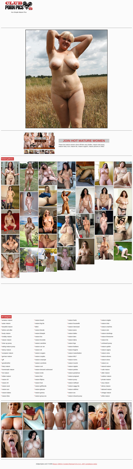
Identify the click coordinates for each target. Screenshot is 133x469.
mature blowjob (39, 333)
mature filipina (39, 379)
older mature (105, 373)
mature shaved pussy (74, 396)
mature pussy (72, 379)
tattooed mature (105, 389)
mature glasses (39, 389)
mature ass (5, 389)
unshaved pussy (106, 343)
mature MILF (72, 356)
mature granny (39, 393)
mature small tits (106, 327)
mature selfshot (72, 389)
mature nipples (72, 366)
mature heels (72, 320)
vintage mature (105, 393)
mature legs (71, 343)
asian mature (5, 323)
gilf (2, 360)
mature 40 (5, 383)
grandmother (5, 363)
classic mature (6, 340)
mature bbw (5, 396)
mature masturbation (74, 353)
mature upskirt (105, 346)
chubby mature (6, 336)
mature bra (38, 336)
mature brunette (39, 340)
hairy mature (5, 366)
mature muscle (72, 363)
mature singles (105, 320)
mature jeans (72, 330)
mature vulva (105, 353)
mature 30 (5, 379)
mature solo (104, 330)
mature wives (105, 360)
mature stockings (106, 333)
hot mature (5, 373)
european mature (7, 353)
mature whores (105, 356)
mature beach (39, 320)
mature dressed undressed (43, 369)
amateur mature (6, 320)
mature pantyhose (73, 373)
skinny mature (105, 386)
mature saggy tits (73, 386)
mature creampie (40, 360)
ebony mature (6, 350)
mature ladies (72, 333)
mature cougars (39, 353)
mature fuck (38, 383)
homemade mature (7, 369)
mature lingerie (72, 350)
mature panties (72, 369)
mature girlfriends (40, 386)
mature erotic (39, 373)
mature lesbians (73, 346)
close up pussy (6, 343)
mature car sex (39, 346)
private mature (105, 379)
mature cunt (38, 366)
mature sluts (104, 323)
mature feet (38, 376)
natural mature (105, 366)
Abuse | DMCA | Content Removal (64, 464)
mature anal (5, 386)
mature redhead (73, 383)
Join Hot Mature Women (84, 140)
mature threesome (106, 336)
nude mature (105, 369)
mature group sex (40, 396)
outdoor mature (105, 376)
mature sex (71, 393)
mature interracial (73, 327)
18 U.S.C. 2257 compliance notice (86, 464)
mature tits (104, 340)
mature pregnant (73, 376)
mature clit (38, 350)
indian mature (6, 376)
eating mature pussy (8, 346)
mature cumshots (40, 363)
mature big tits (39, 323)
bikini (36, 327)
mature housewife (73, 323)
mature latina (72, 340)
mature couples (39, 356)
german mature (6, 356)
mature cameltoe (40, 343)
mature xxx (104, 363)
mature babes (6, 393)
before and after (6, 330)
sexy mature (104, 383)
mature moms (72, 360)
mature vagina (105, 350)
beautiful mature (6, 327)
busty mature (5, 333)
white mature (105, 396)
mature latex (71, 336)
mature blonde (39, 330)
